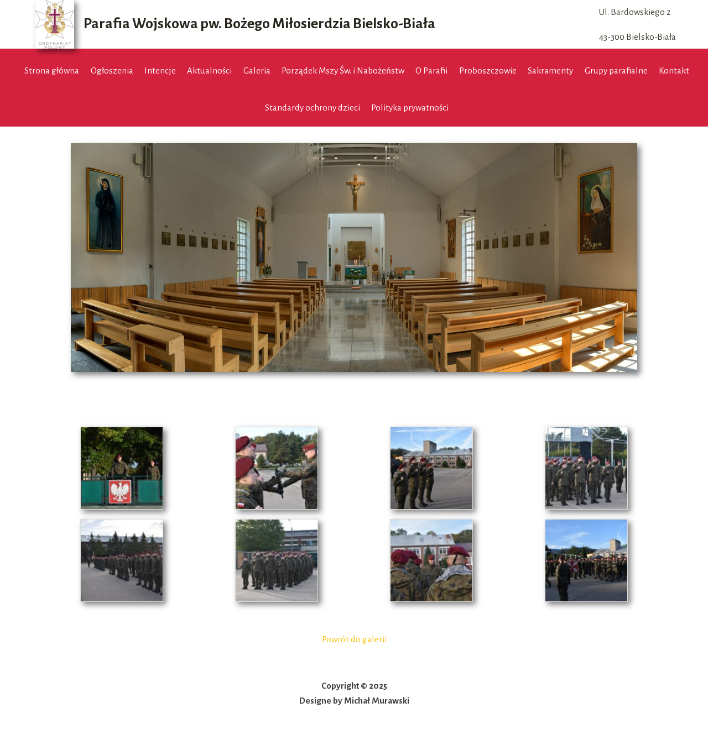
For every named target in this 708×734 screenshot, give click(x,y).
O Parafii (431, 70)
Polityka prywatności (410, 107)
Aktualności (209, 70)
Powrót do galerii (354, 639)
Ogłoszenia (112, 70)
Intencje (160, 70)
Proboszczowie (488, 70)
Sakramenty (550, 70)
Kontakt (674, 70)
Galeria (256, 70)
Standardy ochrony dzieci (312, 107)
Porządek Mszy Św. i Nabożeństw (343, 70)
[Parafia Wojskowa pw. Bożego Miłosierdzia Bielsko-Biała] (235, 24)
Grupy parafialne (616, 70)
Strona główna (51, 70)
